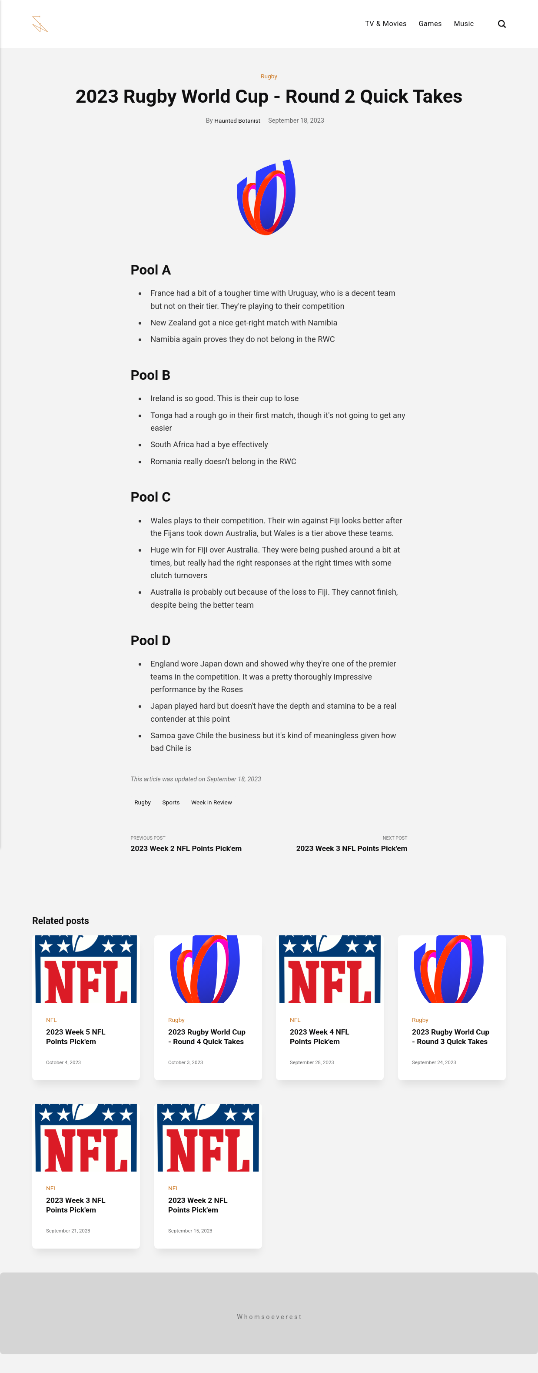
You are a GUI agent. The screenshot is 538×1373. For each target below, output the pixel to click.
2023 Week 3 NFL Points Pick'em (77, 1224)
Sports (173, 803)
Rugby (269, 76)
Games (430, 24)
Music (464, 24)
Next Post (338, 845)
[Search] (502, 23)
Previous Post (200, 845)
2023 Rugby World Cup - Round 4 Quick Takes (204, 1046)
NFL (51, 1025)
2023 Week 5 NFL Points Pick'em (77, 1041)
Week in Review (215, 803)
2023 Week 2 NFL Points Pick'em (199, 1224)
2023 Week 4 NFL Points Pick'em (321, 1041)
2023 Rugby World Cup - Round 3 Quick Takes (448, 1046)
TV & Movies (386, 24)
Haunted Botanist (237, 121)
